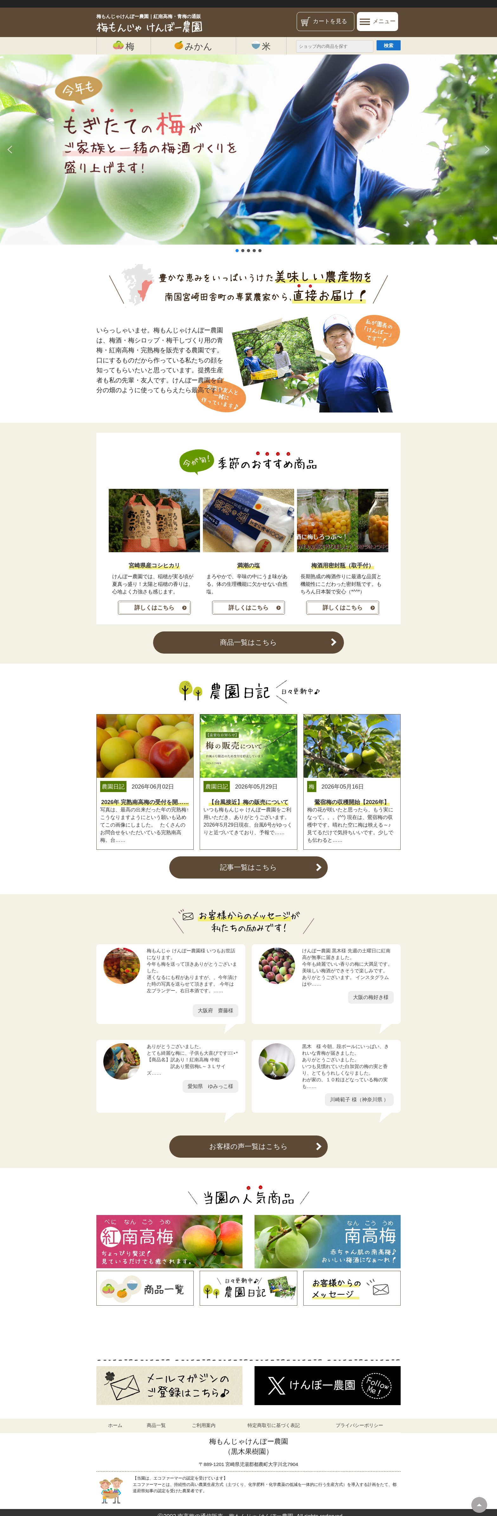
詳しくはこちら (154, 607)
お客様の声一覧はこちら (248, 1146)
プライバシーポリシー (359, 1425)
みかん (193, 46)
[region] (248, 153)
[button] (10, 149)
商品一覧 (156, 1425)
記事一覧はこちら (248, 867)
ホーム (115, 1425)
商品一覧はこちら (248, 642)
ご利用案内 (204, 1425)
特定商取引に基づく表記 (274, 1425)
